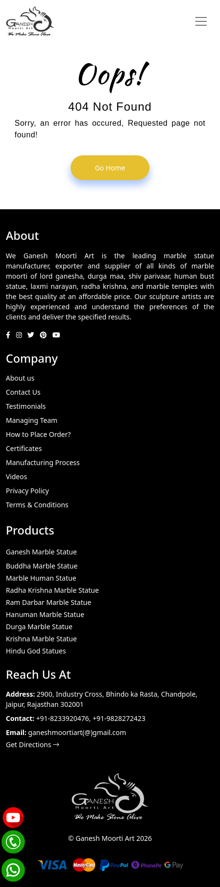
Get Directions (32, 744)
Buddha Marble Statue (41, 565)
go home (110, 167)
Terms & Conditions (37, 504)
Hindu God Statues (36, 650)
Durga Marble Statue (39, 626)
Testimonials (26, 406)
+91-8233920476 (62, 718)
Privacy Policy (27, 490)
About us (20, 378)
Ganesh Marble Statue (41, 551)
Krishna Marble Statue (41, 638)
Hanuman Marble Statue (45, 614)
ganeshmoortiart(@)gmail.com (77, 732)
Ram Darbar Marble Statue (48, 602)
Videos (16, 476)
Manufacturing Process (43, 462)
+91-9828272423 (119, 718)
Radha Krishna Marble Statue (52, 590)
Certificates (24, 448)
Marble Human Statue (41, 578)
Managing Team (31, 420)
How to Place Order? (38, 434)
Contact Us (23, 392)
